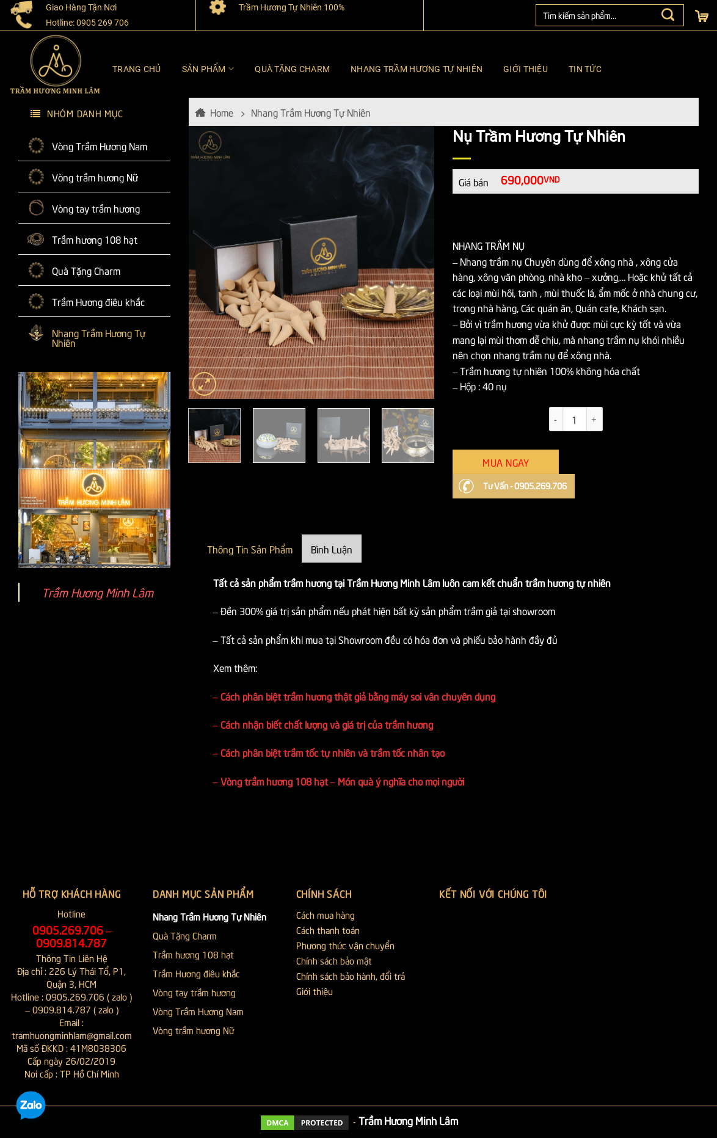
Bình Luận (331, 548)
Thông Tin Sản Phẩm (250, 548)
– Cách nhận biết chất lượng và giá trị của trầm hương (323, 724)
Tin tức (585, 69)
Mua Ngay (505, 462)
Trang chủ (136, 69)
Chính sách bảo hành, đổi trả (350, 975)
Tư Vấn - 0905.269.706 (525, 485)
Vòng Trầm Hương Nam (99, 145)
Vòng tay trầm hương (96, 207)
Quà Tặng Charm (292, 69)
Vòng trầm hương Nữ (95, 176)
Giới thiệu (525, 69)
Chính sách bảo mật (334, 960)
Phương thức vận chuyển (345, 945)
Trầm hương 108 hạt (94, 239)
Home (221, 112)
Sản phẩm (208, 69)
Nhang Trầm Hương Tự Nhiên (416, 69)
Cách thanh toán (328, 930)
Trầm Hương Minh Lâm (97, 592)
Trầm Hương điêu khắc (98, 301)
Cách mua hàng (325, 914)
